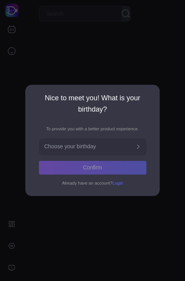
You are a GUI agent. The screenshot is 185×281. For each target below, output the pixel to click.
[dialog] (92, 140)
